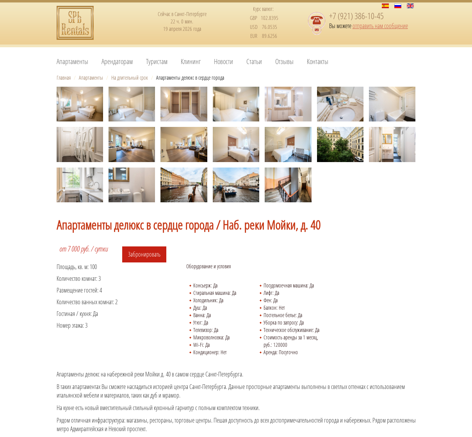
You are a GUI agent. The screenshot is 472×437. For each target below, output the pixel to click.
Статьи (254, 61)
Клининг (191, 61)
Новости (223, 61)
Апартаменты (72, 61)
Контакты (317, 61)
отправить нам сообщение (380, 25)
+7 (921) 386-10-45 (356, 15)
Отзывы (284, 61)
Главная (64, 77)
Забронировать (144, 254)
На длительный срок (129, 77)
